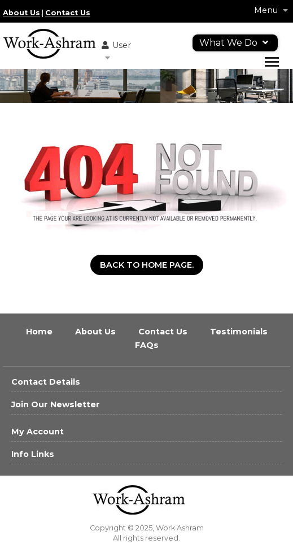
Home (40, 331)
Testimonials (239, 331)
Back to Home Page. (147, 265)
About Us (21, 12)
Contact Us (67, 12)
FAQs (147, 345)
